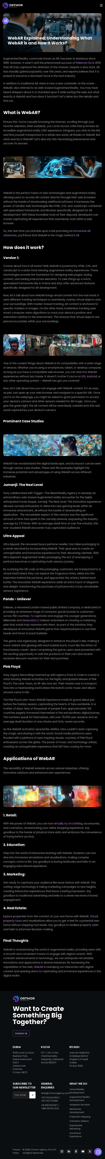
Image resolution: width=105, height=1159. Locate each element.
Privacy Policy (17, 1151)
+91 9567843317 (49, 1105)
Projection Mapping (79, 1116)
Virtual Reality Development (76, 1091)
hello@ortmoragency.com (55, 1093)
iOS (83, 376)
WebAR (38, 967)
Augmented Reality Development (79, 1098)
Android (92, 376)
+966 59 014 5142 (50, 1108)
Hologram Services (79, 1104)
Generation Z (30, 620)
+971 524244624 (50, 1097)
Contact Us (21, 1033)
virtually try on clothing (68, 823)
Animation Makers (79, 1121)
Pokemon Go (84, 63)
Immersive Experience (75, 1135)
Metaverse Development (76, 1110)
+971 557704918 (49, 1100)
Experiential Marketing (75, 1127)
